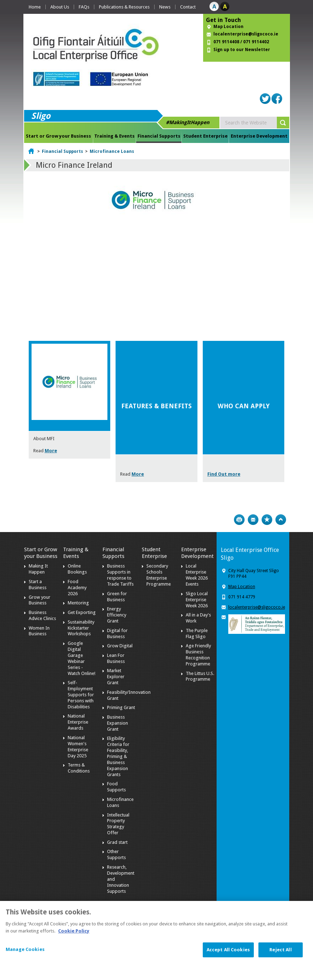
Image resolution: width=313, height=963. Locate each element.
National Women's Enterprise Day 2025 (78, 746)
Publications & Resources (124, 7)
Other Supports (116, 854)
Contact (188, 7)
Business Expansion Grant (117, 723)
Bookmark (267, 519)
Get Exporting (82, 612)
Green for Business (117, 596)
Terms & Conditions (79, 768)
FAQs (84, 7)
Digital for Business (117, 633)
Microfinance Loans (112, 151)
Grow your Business (39, 600)
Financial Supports (159, 136)
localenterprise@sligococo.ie (245, 34)
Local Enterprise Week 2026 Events (197, 575)
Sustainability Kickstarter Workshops (81, 628)
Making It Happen (38, 569)
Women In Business (39, 631)
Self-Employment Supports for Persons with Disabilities (81, 694)
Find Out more (223, 474)
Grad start (117, 842)
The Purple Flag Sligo (197, 633)
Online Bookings (77, 569)
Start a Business (37, 584)
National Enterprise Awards (78, 722)
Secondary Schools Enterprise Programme (158, 575)
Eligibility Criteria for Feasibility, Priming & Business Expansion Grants (118, 756)
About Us (59, 7)
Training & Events (114, 136)
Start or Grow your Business (58, 136)
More (51, 450)
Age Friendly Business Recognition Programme (198, 654)
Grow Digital (120, 645)
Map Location (228, 26)
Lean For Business (116, 658)
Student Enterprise (205, 136)
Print (239, 519)
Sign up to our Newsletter (241, 49)
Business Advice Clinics (42, 615)
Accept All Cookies (228, 954)
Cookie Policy (73, 934)
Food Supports (116, 786)
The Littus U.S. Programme (200, 676)
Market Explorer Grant (115, 676)
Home (35, 7)
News (165, 7)
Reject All (280, 954)
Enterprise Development (259, 136)
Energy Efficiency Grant (116, 615)
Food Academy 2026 (77, 587)
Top (280, 519)
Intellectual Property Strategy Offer (118, 824)
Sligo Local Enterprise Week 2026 (197, 599)
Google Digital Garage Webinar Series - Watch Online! (81, 658)
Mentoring (78, 602)
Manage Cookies (25, 953)
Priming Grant (121, 707)
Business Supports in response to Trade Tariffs (120, 575)
